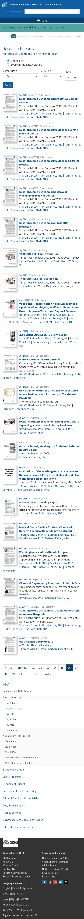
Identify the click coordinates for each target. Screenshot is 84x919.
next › (36, 674)
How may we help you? (13, 11)
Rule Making (48, 876)
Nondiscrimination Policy (55, 858)
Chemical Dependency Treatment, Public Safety (49, 583)
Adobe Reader (49, 865)
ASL (37, 915)
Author (46, 53)
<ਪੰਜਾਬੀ (25, 899)
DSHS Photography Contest (19, 763)
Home (5, 36)
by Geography (13, 708)
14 (55, 667)
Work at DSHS (10, 865)
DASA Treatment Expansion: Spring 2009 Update (49, 421)
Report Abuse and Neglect (17, 876)
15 (62, 667)
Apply (8, 85)
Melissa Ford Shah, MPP (34, 117)
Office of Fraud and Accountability (21, 798)
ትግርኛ (29, 915)
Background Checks (13, 769)
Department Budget (14, 784)
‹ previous (22, 667)
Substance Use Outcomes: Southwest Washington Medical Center (43, 193)
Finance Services (12, 812)
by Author (11, 719)
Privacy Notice (50, 872)
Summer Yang (72, 113)
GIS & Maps (10, 746)
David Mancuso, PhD (31, 429)
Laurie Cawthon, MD (31, 261)
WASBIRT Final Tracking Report (39, 502)
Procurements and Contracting (20, 791)
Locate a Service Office (15, 872)
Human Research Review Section (22, 757)
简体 (5, 893)
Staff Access (9, 858)
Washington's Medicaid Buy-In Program (44, 552)
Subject (12, 53)
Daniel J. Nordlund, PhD (59, 429)
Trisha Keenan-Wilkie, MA (34, 286)
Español (16, 888)
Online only (15, 60)
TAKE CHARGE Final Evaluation (38, 279)
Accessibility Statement (55, 861)
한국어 (20, 893)
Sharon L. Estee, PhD (31, 113)
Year (54, 53)
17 (76, 667)
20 (20, 674)
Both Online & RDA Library (24, 64)
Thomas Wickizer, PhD (32, 486)
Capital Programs (12, 776)
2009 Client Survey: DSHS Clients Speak (43, 334)
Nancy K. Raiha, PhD (59, 314)
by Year (10, 724)
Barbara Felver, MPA (54, 318)
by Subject (12, 703)
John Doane (11, 117)
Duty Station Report (14, 805)
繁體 (12, 893)
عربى (6, 899)
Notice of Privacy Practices (57, 869)
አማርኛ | (19, 910)
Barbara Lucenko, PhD (32, 314)
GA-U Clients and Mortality (36, 641)
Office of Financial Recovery (18, 827)
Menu (42, 21)
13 (47, 667)
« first (8, 667)
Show (68, 72)
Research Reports (54, 36)
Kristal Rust (52, 261)
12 (40, 667)
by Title (10, 713)
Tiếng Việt (8, 910)
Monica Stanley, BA (61, 322)
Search (77, 11)
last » (47, 674)
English (7, 888)
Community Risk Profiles (17, 735)
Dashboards (11, 730)
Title (37, 53)
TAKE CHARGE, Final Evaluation (39, 254)
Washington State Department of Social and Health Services (36, 4)
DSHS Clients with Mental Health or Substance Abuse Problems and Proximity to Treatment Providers (48, 394)
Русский (27, 888)
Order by (46, 70)
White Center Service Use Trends (39, 359)
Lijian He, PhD (54, 113)
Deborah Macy (41, 342)
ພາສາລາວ (18, 915)
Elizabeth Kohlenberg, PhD (63, 374)
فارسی (28, 910)
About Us (8, 861)
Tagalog (7, 915)
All (4, 53)
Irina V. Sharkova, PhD (32, 374)
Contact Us (9, 869)
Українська (23, 904)
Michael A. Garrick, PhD (33, 457)
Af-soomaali (9, 904)
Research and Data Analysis (31, 36)
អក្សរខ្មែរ (14, 899)
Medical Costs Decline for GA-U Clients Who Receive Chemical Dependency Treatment (46, 529)
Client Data (10, 741)
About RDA (10, 752)
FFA (13, 36)
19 (13, 674)
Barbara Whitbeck (30, 318)
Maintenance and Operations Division (23, 820)
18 (6, 674)
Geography (25, 53)
